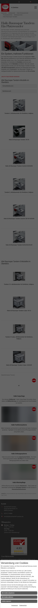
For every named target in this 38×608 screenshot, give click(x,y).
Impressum (14, 605)
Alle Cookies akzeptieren (8, 593)
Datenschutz (23, 605)
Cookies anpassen (6, 601)
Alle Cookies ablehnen (7, 597)
